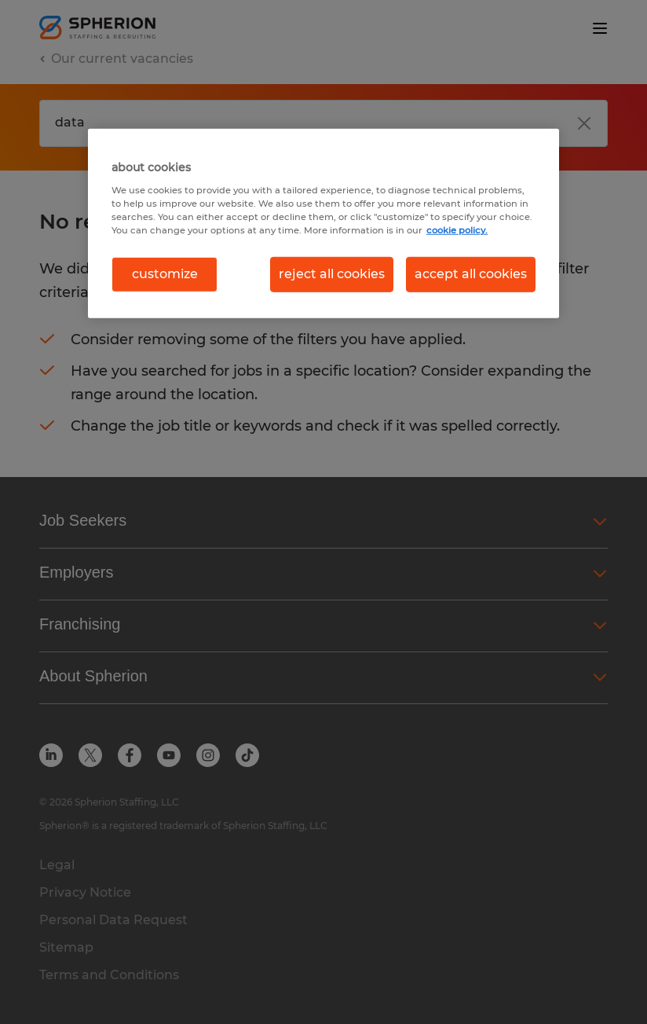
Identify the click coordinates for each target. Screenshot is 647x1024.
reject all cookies (332, 273)
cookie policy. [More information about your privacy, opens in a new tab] (457, 230)
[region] (323, 223)
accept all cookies (471, 273)
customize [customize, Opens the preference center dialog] (165, 273)
